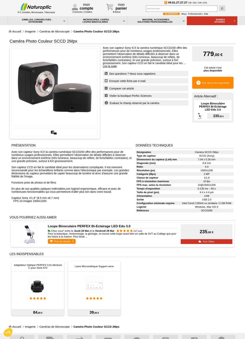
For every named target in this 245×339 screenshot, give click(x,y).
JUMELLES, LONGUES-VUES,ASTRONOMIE (43, 20)
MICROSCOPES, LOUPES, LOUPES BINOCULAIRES (103, 20)
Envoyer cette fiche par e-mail (125, 81)
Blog (183, 14)
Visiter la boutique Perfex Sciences (128, 95)
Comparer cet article (119, 88)
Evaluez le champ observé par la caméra (132, 103)
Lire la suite (110, 66)
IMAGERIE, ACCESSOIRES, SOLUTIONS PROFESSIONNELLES (161, 20)
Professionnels (195, 14)
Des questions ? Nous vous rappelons (130, 73)
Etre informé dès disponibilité (215, 83)
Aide (206, 14)
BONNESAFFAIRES (224, 20)
